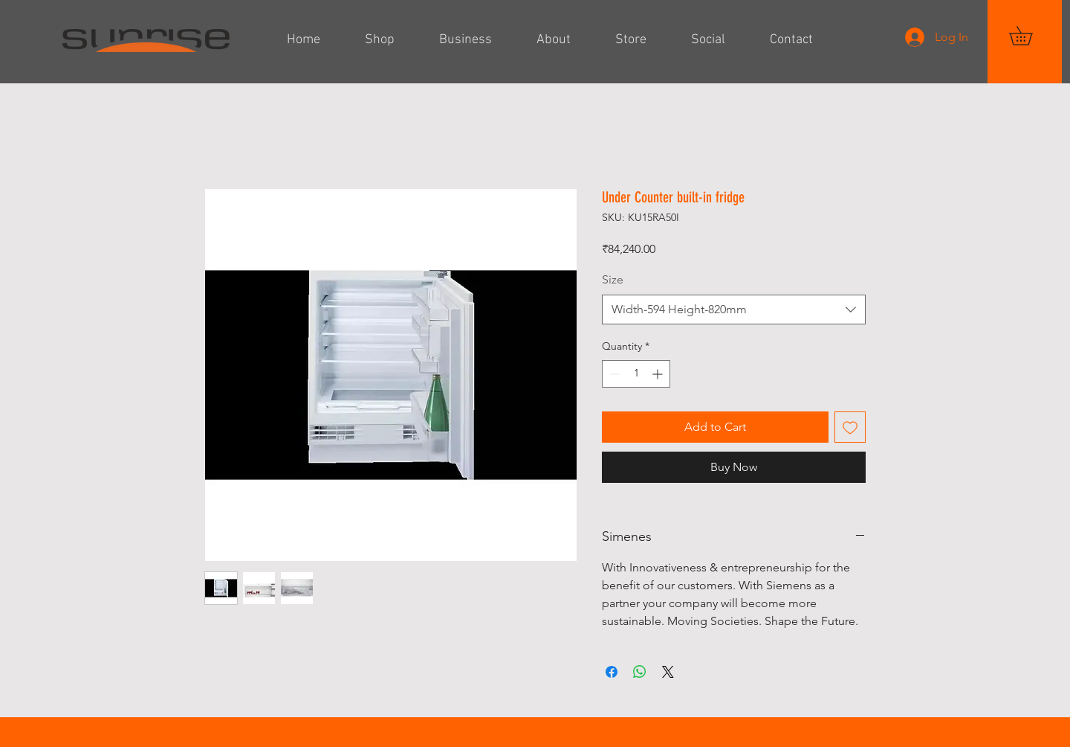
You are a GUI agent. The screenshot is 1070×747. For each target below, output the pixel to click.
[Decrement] (613, 374)
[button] (1030, 35)
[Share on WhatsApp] (640, 672)
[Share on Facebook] (611, 672)
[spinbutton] (636, 374)
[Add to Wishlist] (850, 427)
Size (612, 279)
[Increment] (658, 374)
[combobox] (734, 309)
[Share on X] (668, 672)
